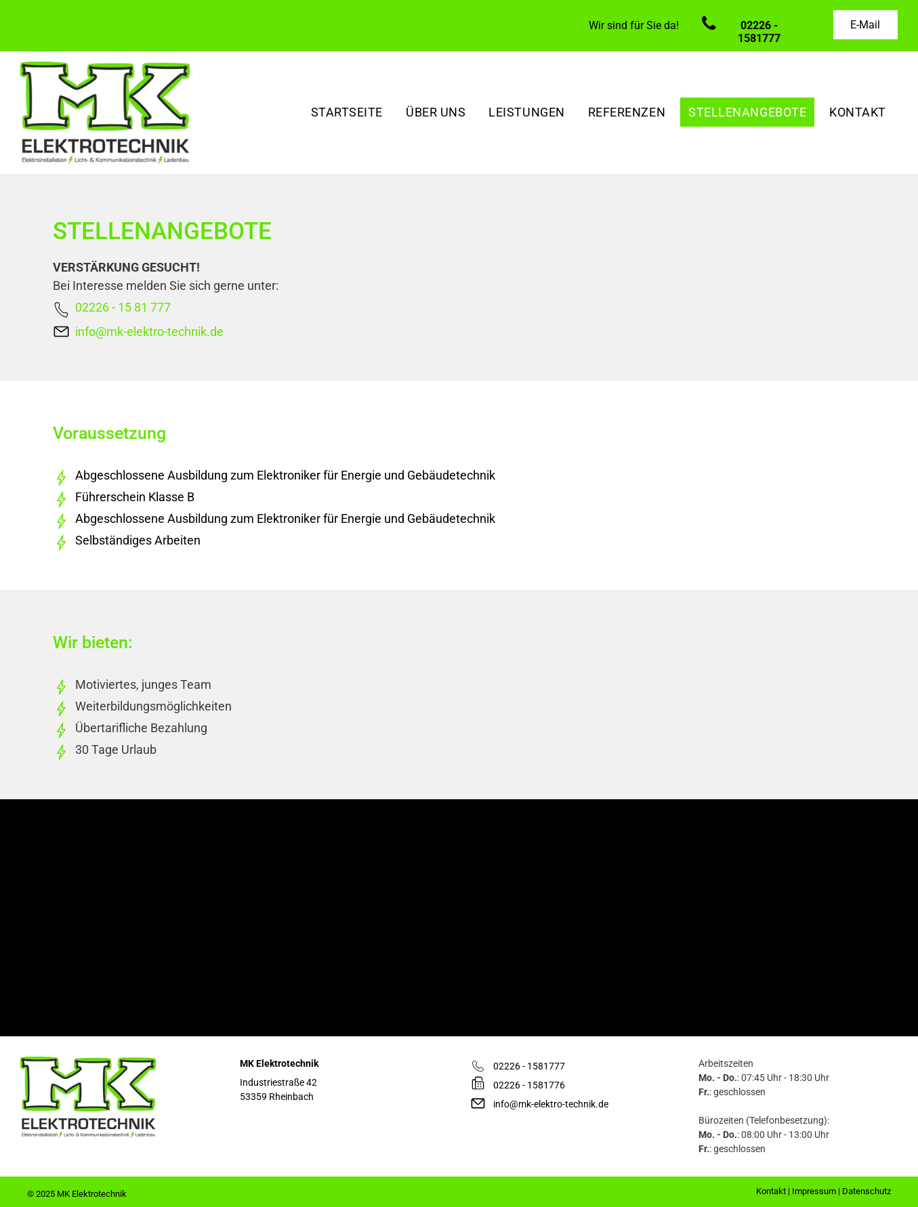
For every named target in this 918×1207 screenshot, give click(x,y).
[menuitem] (346, 112)
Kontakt (771, 1191)
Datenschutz (866, 1191)
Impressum (814, 1191)
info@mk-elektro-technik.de (149, 331)
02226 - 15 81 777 (123, 307)
